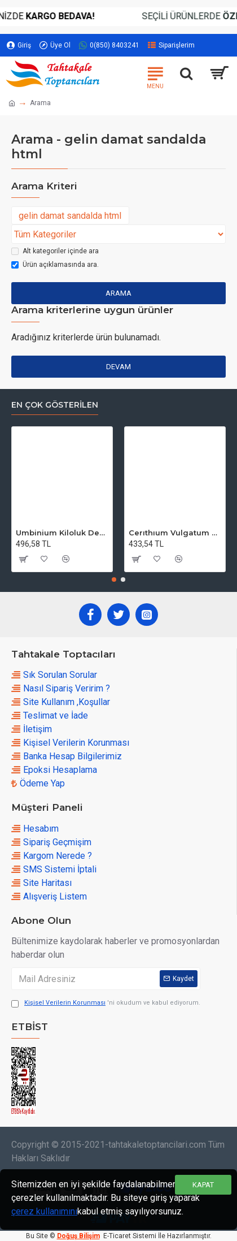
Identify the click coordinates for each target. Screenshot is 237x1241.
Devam (118, 366)
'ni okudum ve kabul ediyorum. (105, 1003)
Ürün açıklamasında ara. (55, 265)
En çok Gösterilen (54, 405)
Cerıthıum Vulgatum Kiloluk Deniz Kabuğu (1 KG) (175, 532)
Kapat (203, 1185)
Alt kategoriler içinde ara (55, 251)
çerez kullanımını (44, 1211)
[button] (114, 579)
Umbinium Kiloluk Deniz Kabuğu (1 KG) (62, 532)
